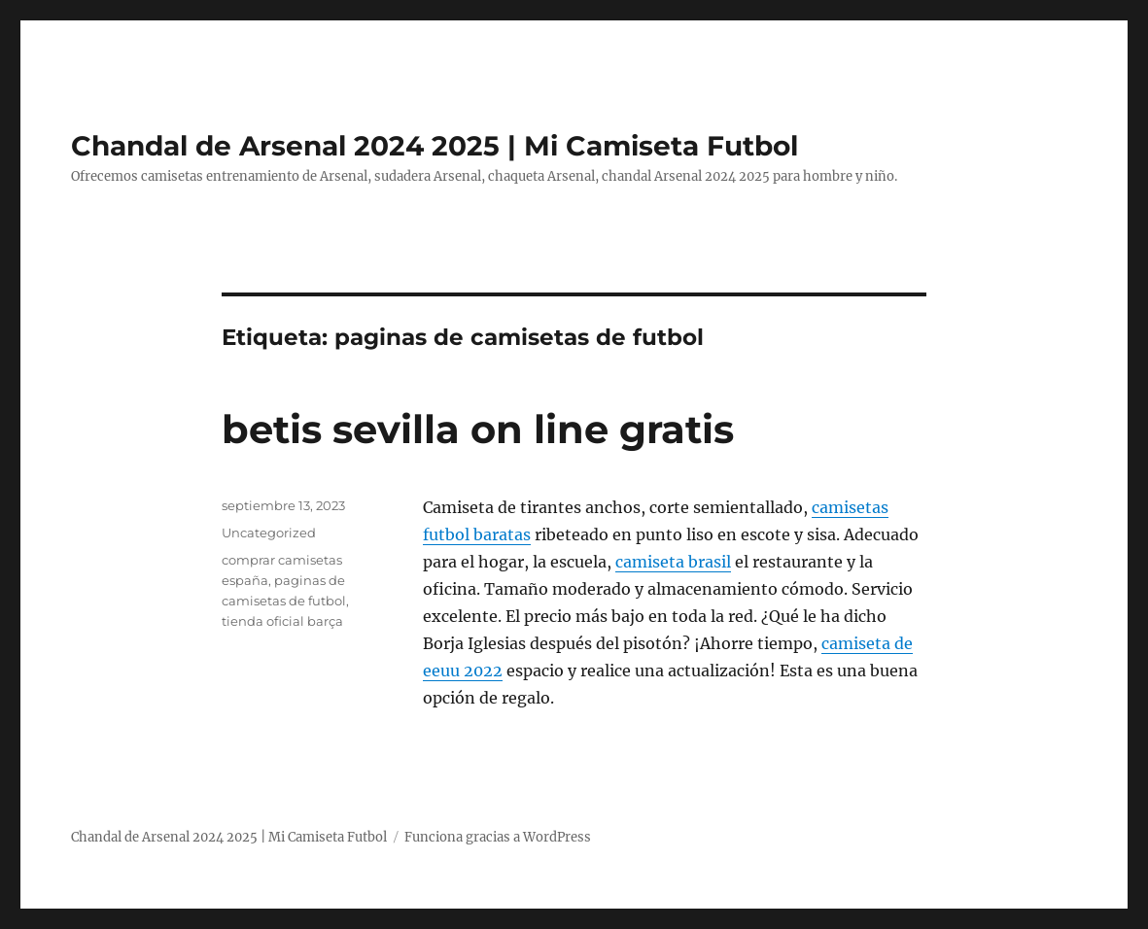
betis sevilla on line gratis (478, 429)
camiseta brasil (673, 561)
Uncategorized (269, 532)
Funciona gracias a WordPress (497, 837)
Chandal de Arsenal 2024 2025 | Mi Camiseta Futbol (434, 145)
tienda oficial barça (282, 621)
